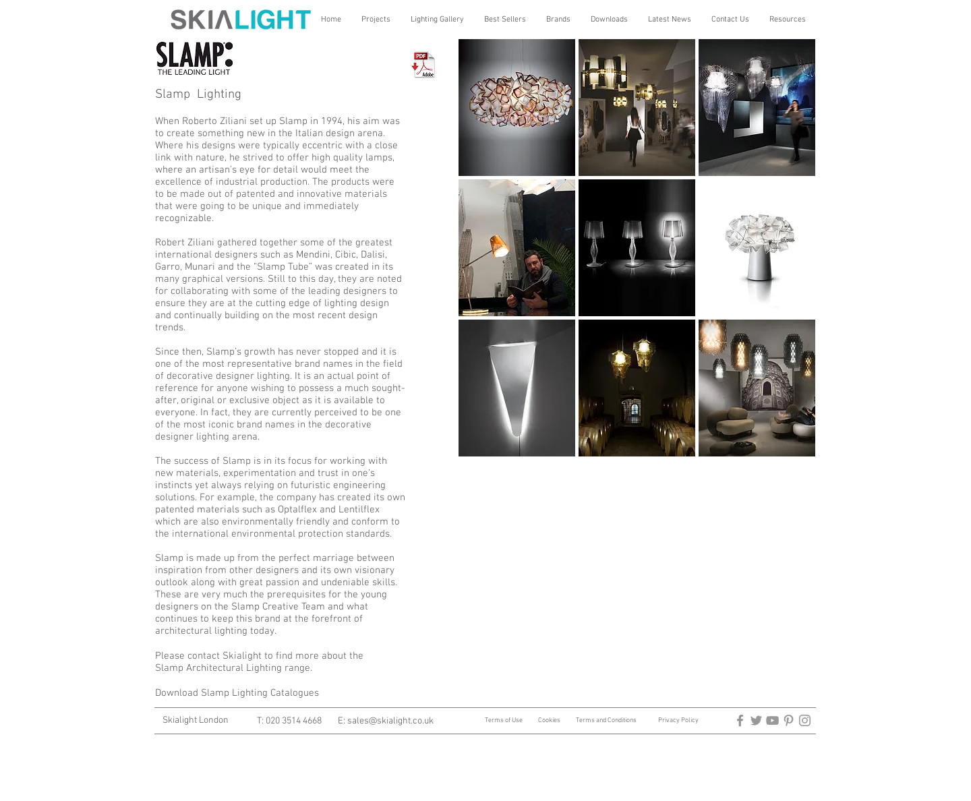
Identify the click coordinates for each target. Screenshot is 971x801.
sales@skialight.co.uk (390, 721)
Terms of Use (504, 720)
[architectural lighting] (756, 720)
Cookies (549, 720)
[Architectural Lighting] (772, 720)
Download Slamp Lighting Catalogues (237, 693)
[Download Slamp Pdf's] (424, 64)
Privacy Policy (678, 720)
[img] (517, 107)
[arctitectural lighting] (740, 720)
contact (203, 656)
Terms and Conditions (606, 720)
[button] (376, 19)
